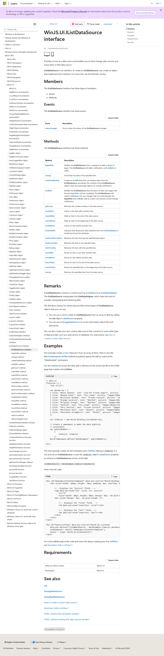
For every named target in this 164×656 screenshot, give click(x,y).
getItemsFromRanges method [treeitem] (21, 462)
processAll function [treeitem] (16, 469)
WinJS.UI (53, 24)
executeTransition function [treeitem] (19, 458)
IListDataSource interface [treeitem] (21, 349)
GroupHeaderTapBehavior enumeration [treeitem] (19, 115)
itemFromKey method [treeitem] (19, 386)
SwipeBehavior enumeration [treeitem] (20, 146)
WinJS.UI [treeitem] (12, 88)
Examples (131, 35)
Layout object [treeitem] (14, 211)
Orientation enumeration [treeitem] (19, 131)
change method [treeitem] (17, 357)
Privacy (56, 648)
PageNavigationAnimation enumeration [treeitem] (19, 137)
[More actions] (117, 24)
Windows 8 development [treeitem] (15, 34)
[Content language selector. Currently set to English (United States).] (15, 642)
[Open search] (152, 3)
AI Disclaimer (8, 648)
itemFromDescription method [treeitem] (22, 393)
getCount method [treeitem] (18, 368)
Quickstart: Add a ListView (59, 545)
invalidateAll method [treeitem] (19, 397)
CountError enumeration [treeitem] (18, 99)
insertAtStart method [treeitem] (19, 379)
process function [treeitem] (15, 473)
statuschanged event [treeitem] (19, 419)
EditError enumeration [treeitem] (18, 106)
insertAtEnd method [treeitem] (19, 375)
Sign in (158, 3)
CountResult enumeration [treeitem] (19, 95)
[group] (82, 412)
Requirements (132, 39)
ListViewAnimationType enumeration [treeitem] (23, 124)
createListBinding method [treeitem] (21, 360)
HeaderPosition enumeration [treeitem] (20, 120)
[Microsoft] (4, 3)
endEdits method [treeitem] (18, 364)
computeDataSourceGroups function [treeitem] (20, 439)
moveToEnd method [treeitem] (19, 408)
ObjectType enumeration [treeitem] (19, 128)
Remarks (130, 32)
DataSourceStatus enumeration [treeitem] (21, 103)
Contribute (46, 648)
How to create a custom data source (60, 602)
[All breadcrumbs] (46, 24)
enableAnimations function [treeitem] (19, 447)
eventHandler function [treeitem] (18, 451)
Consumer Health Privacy (74, 648)
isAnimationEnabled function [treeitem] (20, 466)
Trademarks (106, 648)
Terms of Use (94, 648)
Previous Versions (23, 648)
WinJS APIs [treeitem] (11, 59)
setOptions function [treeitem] (17, 480)
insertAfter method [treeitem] (18, 371)
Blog (35, 648)
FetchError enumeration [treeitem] (18, 110)
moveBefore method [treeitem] (19, 404)
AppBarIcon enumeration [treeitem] (19, 92)
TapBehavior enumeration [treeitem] (19, 149)
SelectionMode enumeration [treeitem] (20, 142)
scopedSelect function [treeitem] (18, 476)
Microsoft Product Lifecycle (74, 11)
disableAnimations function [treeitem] (19, 444)
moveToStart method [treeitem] (19, 411)
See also (130, 42)
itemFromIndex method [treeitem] (20, 389)
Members (131, 29)
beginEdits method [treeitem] (18, 353)
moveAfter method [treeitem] (18, 400)
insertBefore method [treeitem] (19, 382)
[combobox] (20, 29)
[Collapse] (35, 24)
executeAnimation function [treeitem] (19, 455)
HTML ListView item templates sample (61, 613)
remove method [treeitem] (17, 415)
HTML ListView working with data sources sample (66, 619)
